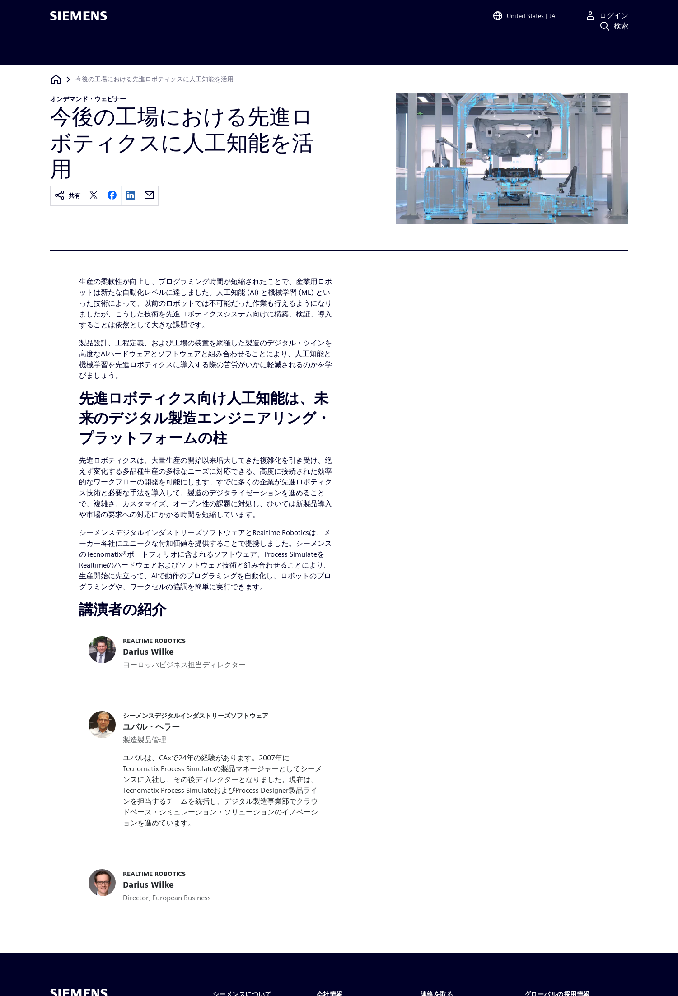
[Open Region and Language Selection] (524, 20)
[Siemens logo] (78, 19)
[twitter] (93, 195)
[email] (149, 195)
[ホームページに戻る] (56, 79)
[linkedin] (131, 195)
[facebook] (112, 195)
